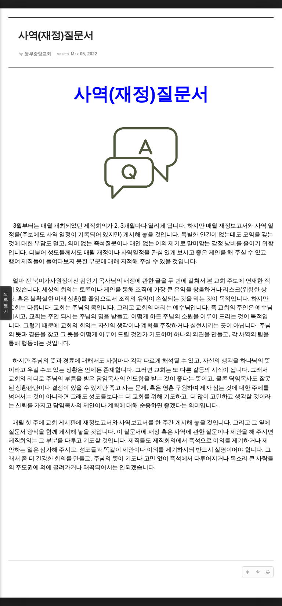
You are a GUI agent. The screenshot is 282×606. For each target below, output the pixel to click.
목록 (6, 303)
